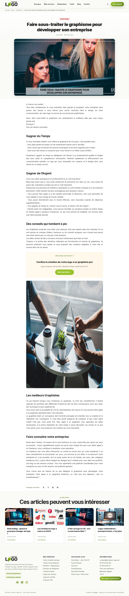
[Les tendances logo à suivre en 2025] (49, 517)
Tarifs (72, 4)
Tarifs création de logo (51, 560)
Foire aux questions (107, 568)
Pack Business (76, 568)
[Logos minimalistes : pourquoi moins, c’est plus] (110, 517)
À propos (37, 4)
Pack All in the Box (77, 571)
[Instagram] (27, 582)
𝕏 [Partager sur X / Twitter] (43, 487)
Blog (79, 4)
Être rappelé (117, 4)
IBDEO (96, 592)
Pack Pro (74, 566)
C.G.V (102, 574)
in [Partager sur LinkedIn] (53, 487)
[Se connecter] (108, 4)
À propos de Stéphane (51, 568)
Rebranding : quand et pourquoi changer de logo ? (19, 531)
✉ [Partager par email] (57, 487)
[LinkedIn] (22, 582)
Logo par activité (49, 577)
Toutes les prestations (51, 563)
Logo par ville (48, 580)
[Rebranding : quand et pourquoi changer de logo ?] (19, 517)
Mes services (49, 4)
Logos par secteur (49, 574)
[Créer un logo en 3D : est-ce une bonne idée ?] (80, 517)
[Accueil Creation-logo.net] (11, 4)
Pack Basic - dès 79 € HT (80, 560)
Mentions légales (106, 571)
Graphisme (19, 10)
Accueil (7, 10)
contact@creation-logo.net (109, 560)
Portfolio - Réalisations (51, 566)
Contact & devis (48, 571)
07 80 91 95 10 (105, 566)
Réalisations (62, 4)
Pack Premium (76, 563)
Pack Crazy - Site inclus (80, 574)
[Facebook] (17, 582)
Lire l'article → (12, 540)
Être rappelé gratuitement (110, 578)
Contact (87, 4)
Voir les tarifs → (65, 272)
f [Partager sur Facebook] (48, 487)
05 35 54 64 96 (105, 563)
